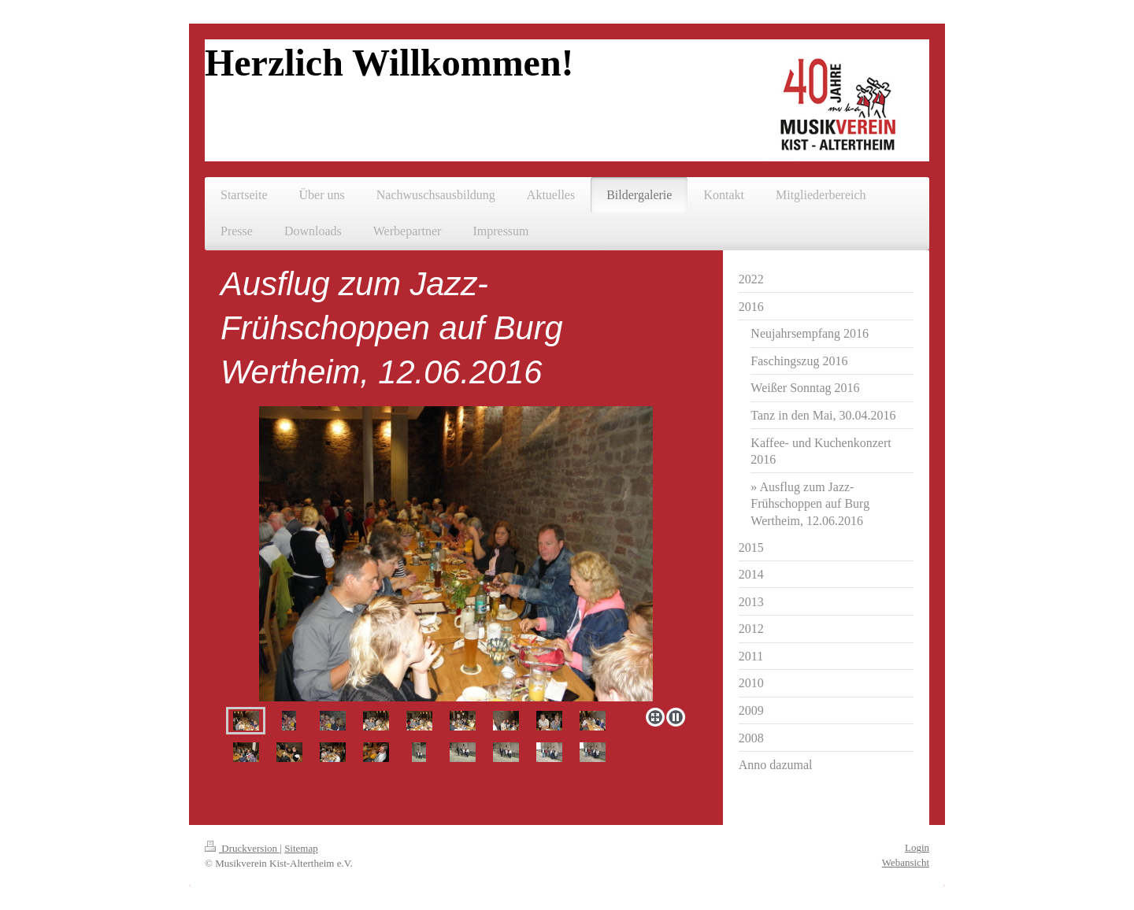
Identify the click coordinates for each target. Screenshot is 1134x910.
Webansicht (905, 862)
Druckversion (242, 848)
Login (917, 847)
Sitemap (301, 848)
